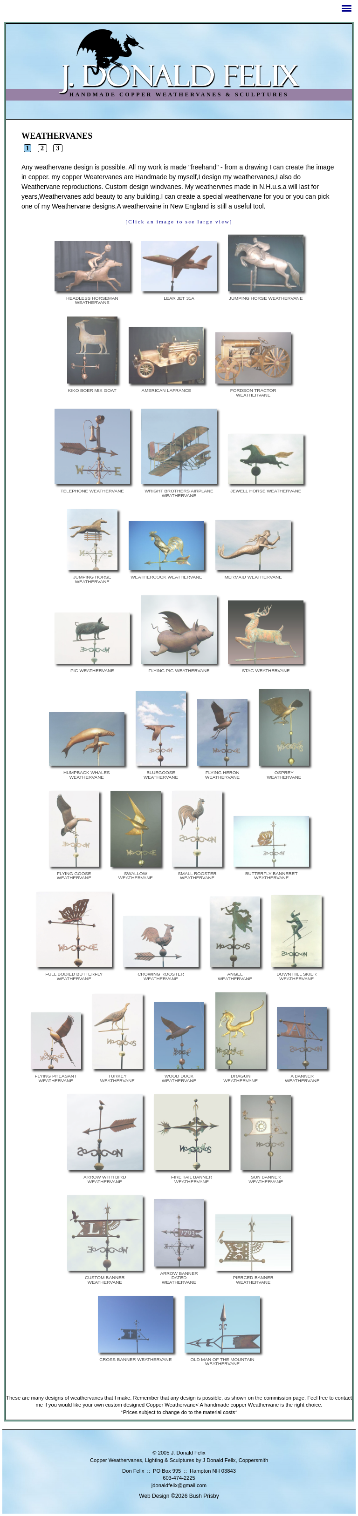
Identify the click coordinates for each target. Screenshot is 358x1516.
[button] (347, 8)
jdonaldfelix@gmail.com (179, 1485)
